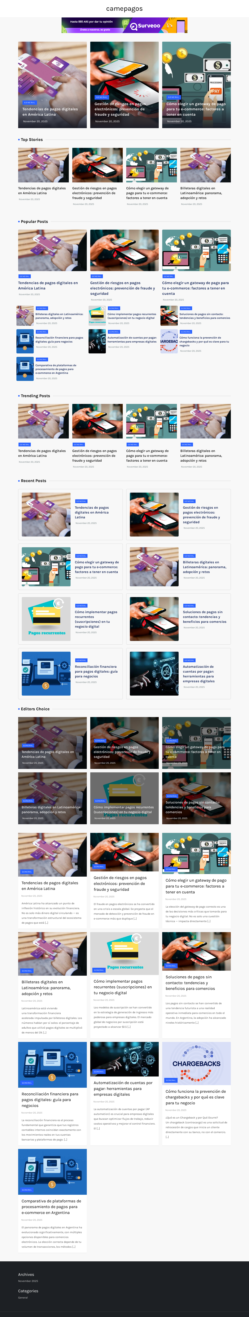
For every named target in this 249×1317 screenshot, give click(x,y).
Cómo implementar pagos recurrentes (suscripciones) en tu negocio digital (123, 987)
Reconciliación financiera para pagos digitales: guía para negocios (96, 671)
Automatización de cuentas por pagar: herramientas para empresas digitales (123, 1088)
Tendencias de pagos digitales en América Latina (92, 512)
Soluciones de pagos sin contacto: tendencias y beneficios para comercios (205, 617)
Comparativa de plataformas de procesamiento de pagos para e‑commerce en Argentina (55, 369)
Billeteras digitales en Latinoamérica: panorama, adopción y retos (201, 193)
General (29, 102)
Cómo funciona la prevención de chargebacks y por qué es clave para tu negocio (204, 341)
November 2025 (28, 1281)
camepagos (124, 8)
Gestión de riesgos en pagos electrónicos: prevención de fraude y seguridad (120, 109)
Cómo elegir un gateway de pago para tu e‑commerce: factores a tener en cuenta (196, 109)
